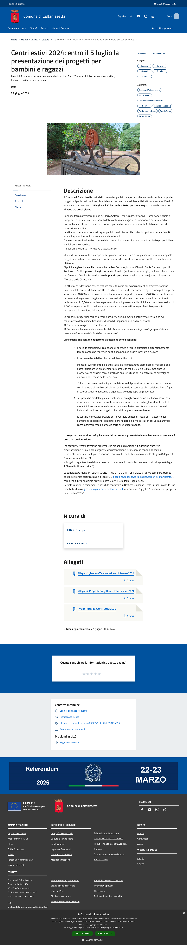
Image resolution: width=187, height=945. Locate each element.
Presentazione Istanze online (65, 901)
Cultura (45, 39)
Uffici (10, 844)
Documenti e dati (16, 865)
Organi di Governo (17, 833)
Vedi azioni (159, 53)
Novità (24, 39)
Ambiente (99, 849)
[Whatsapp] (150, 16)
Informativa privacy (103, 885)
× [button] (184, 913)
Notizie (140, 833)
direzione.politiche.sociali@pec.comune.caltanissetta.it (143, 477)
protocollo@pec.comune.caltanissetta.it (28, 907)
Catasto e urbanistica (61, 854)
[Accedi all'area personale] (164, 3)
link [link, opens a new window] (121, 927)
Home (14, 39)
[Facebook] (128, 16)
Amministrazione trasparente (108, 880)
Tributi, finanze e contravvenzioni (110, 843)
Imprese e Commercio (61, 849)
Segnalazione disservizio (63, 885)
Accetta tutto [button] (82, 933)
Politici (11, 854)
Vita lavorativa (58, 844)
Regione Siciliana (16, 4)
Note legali (99, 891)
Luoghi (140, 858)
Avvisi (34, 39)
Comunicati (143, 838)
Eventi (140, 863)
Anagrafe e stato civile (62, 833)
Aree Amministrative (18, 838)
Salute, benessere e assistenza (109, 854)
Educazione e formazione (106, 833)
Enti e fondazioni (16, 849)
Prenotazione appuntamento (65, 880)
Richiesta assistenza (61, 896)
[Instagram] (143, 16)
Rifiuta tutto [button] (105, 933)
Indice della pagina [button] (23, 185)
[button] (93, 940)
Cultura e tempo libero (62, 838)
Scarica (128, 580)
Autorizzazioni (101, 859)
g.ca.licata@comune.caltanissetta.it (103, 489)
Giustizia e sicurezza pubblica (108, 838)
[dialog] (93, 927)
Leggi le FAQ (57, 891)
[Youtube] (135, 16)
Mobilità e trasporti (60, 859)
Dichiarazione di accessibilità (108, 896)
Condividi (144, 53)
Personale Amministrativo (20, 859)
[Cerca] (175, 16)
